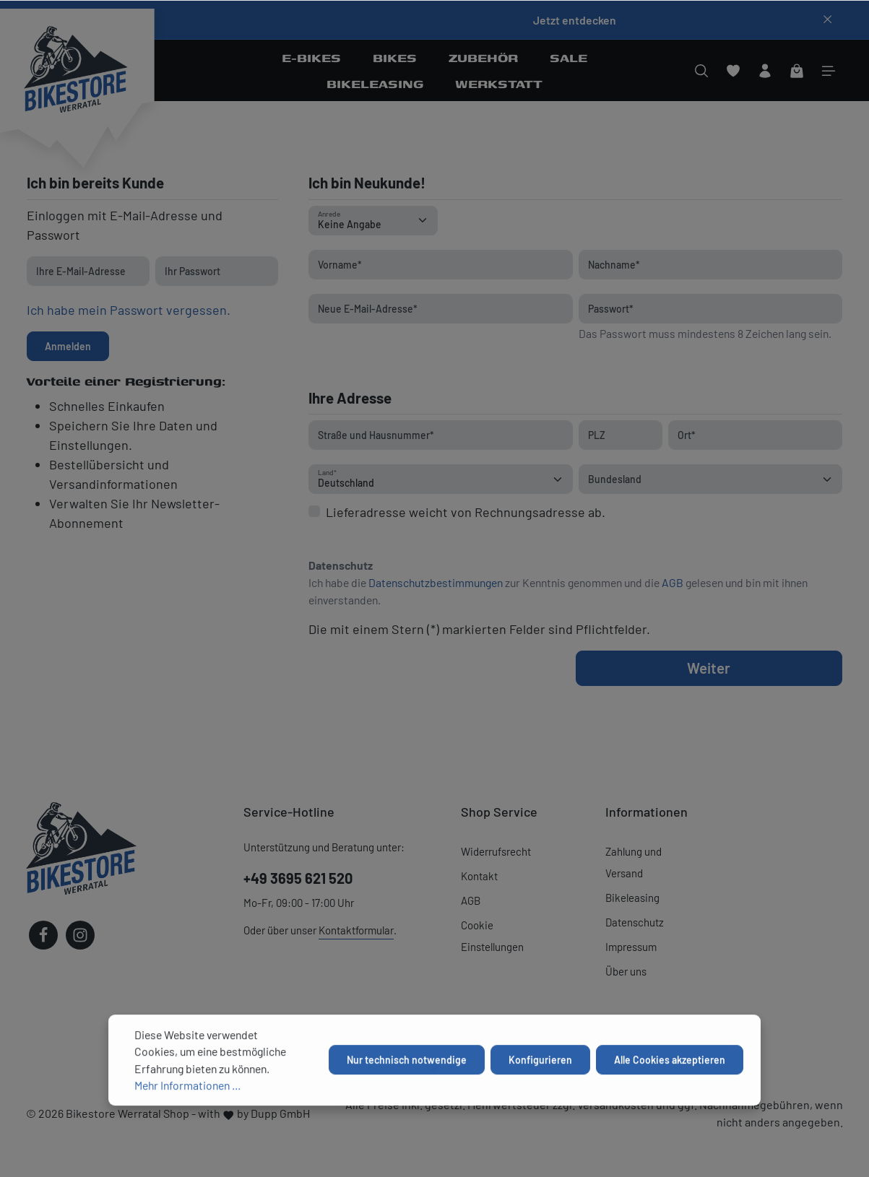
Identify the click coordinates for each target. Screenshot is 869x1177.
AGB (672, 582)
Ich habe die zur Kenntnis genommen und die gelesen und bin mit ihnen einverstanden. (558, 591)
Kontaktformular (356, 930)
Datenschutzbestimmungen (435, 582)
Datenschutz (634, 922)
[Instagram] (80, 935)
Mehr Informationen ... (187, 1131)
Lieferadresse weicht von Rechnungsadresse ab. (465, 512)
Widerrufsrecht (496, 851)
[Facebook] (43, 935)
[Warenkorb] (796, 70)
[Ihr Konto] (765, 70)
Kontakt (479, 875)
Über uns (626, 971)
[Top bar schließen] (827, 19)
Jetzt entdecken (574, 20)
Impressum (631, 946)
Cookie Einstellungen (492, 935)
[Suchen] (701, 70)
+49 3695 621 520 (298, 878)
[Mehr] (828, 70)
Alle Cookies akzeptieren (669, 1106)
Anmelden (68, 346)
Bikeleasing (632, 897)
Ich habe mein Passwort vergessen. (128, 310)
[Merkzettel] (733, 70)
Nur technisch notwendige (407, 1106)
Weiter (708, 668)
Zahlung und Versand (633, 862)
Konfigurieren (540, 1106)
